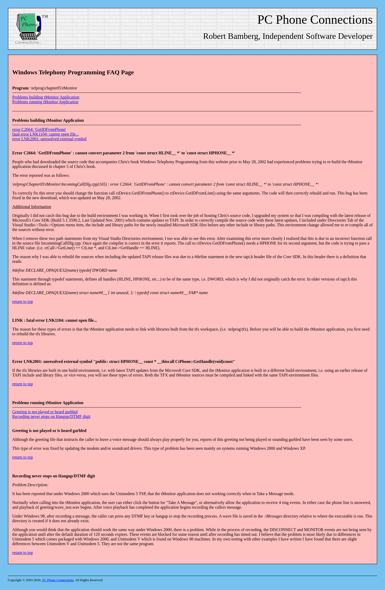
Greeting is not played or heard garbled (45, 412)
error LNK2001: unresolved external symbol (49, 139)
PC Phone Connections (58, 580)
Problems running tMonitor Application (45, 102)
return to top (22, 301)
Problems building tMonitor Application (45, 97)
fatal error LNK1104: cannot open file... (45, 134)
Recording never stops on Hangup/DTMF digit (51, 416)
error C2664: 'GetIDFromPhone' (39, 129)
